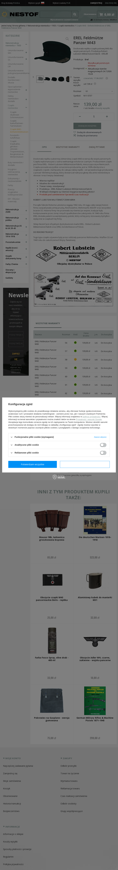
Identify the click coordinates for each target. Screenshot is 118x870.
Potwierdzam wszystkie (85, 464)
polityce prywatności (91, 416)
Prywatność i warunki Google (89, 419)
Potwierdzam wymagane (33, 464)
